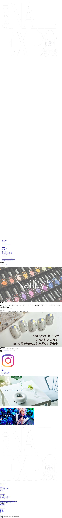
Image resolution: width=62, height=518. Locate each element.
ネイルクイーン (4, 251)
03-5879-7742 (6, 350)
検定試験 (1, 510)
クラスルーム (4, 248)
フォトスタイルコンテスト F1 (7, 252)
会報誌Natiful (2, 505)
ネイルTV (3, 249)
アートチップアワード (6, 254)
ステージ (3, 247)
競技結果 (3, 241)
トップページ (4, 264)
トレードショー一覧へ (6, 372)
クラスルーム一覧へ (5, 373)
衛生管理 (1, 509)
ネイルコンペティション (4, 488)
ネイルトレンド (2, 508)
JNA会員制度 (2, 504)
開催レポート (4, 242)
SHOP (3, 370)
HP (2, 369)
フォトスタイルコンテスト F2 (7, 253)
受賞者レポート (4, 240)
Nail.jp (1, 512)
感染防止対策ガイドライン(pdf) (7, 260)
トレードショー (2, 489)
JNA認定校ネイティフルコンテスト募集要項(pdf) (8, 501)
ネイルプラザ (2, 494)
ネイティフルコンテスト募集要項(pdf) (8, 259)
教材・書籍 (2, 511)
